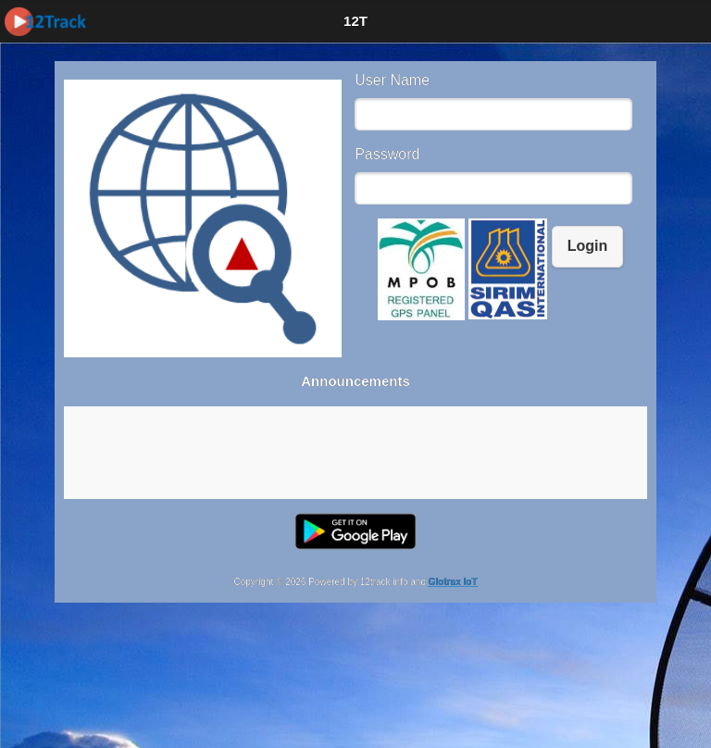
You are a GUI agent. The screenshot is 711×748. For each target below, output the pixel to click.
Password (387, 154)
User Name (392, 80)
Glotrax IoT (453, 582)
